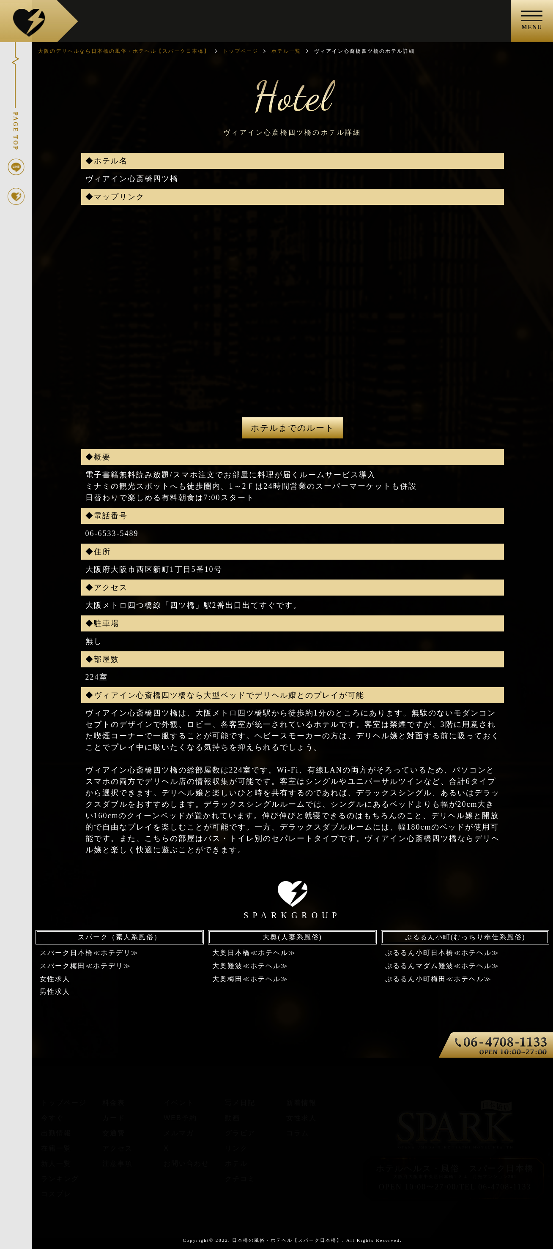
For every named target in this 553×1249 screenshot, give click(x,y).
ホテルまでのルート (292, 428)
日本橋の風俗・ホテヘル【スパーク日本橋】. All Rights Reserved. (317, 1240)
